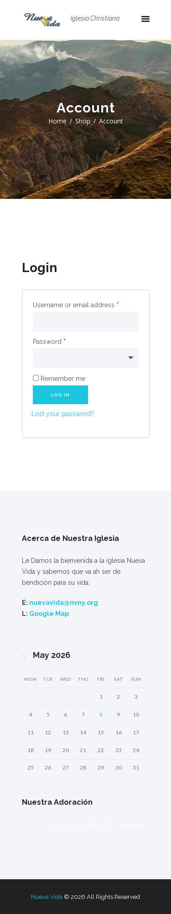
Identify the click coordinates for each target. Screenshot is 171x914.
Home (57, 121)
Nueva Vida (46, 896)
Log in (60, 394)
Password (49, 341)
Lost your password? (62, 413)
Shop (82, 121)
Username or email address (76, 305)
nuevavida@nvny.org (63, 602)
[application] (86, 828)
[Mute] (109, 824)
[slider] (63, 824)
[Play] (31, 824)
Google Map (49, 613)
